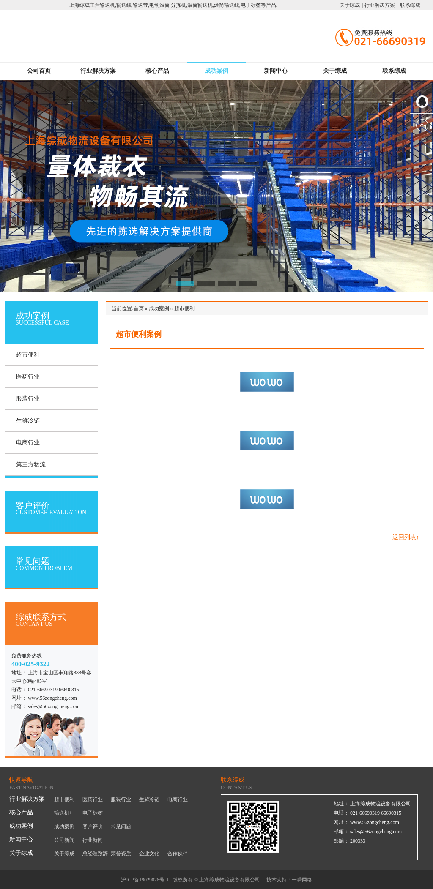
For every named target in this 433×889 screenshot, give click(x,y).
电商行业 (28, 442)
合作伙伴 (177, 853)
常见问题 (121, 826)
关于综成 (335, 71)
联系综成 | (411, 5)
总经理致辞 (95, 853)
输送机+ (63, 813)
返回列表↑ (405, 537)
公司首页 (39, 71)
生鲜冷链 (28, 420)
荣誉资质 (121, 853)
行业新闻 (92, 840)
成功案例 (216, 71)
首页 (139, 308)
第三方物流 (31, 464)
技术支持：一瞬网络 (289, 880)
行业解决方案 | (380, 5)
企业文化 (149, 853)
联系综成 (394, 71)
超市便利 (28, 355)
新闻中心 (276, 71)
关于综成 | (351, 5)
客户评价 (92, 826)
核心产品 (157, 71)
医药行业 (28, 377)
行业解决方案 (98, 71)
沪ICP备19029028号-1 (145, 880)
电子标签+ (94, 813)
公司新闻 (64, 840)
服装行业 (28, 398)
